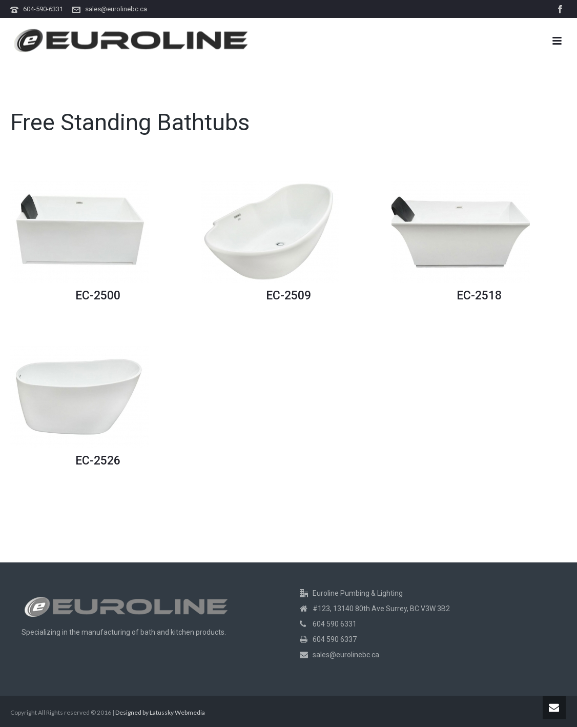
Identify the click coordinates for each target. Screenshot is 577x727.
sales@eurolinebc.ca (116, 9)
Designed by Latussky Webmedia (160, 712)
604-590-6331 (43, 9)
